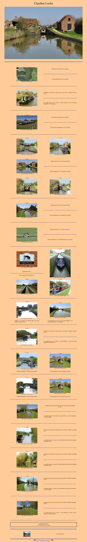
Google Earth (65, 68)
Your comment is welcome (43, 540)
